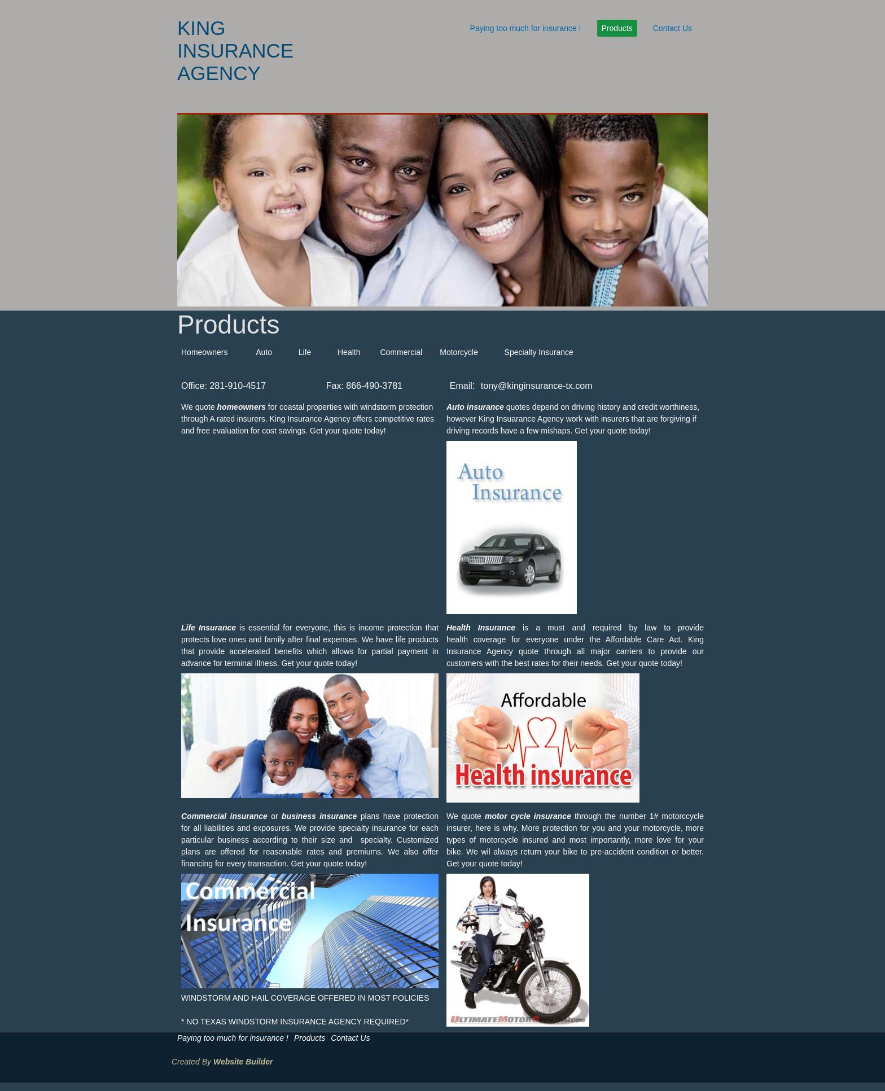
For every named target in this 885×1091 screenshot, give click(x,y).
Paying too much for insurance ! (525, 28)
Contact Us (672, 28)
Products (617, 28)
